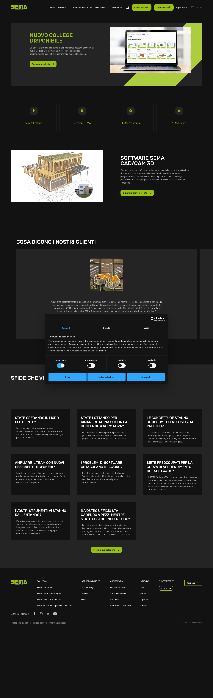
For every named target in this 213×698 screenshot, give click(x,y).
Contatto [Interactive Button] (161, 7)
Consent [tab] (66, 328)
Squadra (141, 664)
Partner (141, 658)
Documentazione (117, 658)
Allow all (145, 377)
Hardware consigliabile (119, 670)
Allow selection (106, 377)
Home (52, 7)
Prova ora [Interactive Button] (139, 7)
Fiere (79, 664)
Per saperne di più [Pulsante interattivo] (41, 68)
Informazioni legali (57, 688)
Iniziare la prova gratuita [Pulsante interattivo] (135, 199)
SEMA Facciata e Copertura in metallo (52, 670)
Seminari (81, 658)
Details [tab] (106, 327)
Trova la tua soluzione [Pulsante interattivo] (104, 613)
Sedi (140, 652)
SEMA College (83, 652)
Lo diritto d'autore (38, 688)
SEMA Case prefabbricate (47, 664)
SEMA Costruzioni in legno (47, 658)
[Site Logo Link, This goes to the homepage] (19, 7)
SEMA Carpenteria (43, 652)
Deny (67, 377)
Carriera (141, 670)
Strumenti (114, 664)
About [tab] (147, 327)
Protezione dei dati (19, 688)
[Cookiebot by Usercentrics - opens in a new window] (153, 319)
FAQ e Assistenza (117, 652)
